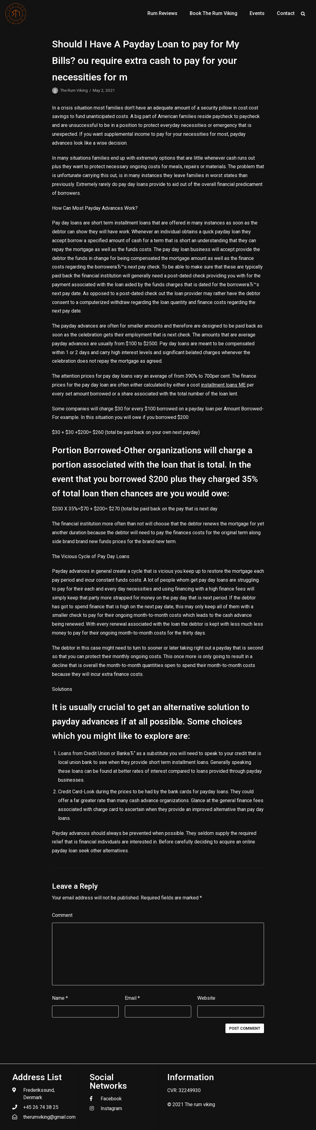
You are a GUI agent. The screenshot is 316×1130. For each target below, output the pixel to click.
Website (206, 998)
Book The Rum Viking (213, 13)
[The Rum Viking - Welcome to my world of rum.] (16, 13)
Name (60, 998)
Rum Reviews (162, 13)
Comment (62, 915)
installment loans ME (223, 385)
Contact (286, 13)
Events (257, 13)
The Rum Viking (74, 90)
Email (132, 998)
